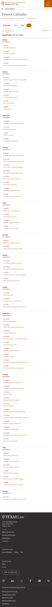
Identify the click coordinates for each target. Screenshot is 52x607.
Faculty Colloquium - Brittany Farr (13, 382)
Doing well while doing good (11, 400)
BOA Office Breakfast (9, 48)
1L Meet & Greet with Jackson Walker (13, 155)
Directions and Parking (8, 535)
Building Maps (6, 538)
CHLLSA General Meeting (10, 141)
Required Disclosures (9, 592)
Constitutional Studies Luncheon (12, 263)
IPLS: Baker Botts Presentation (12, 196)
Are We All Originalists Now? (11, 191)
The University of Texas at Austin (15, 587)
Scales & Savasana (8, 135)
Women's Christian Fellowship (12, 179)
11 (6, 42)
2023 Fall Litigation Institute (11, 223)
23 (6, 493)
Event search (31, 18)
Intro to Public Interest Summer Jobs (13, 161)
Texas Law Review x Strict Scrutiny (13, 485)
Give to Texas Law (10, 572)
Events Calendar (10, 9)
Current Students (7, 552)
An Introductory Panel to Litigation (13, 167)
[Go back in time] (3, 30)
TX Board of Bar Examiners (11, 228)
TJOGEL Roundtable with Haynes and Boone (16, 418)
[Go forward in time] (13, 30)
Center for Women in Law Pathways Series (15, 339)
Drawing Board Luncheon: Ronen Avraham (15, 59)
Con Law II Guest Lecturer (10, 97)
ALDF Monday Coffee (9, 54)
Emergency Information (9, 595)
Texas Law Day (7, 109)
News (3, 564)
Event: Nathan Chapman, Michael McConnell (16, 362)
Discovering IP (7, 394)
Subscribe (21, 18)
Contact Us (5, 541)
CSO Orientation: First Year (11, 91)
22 (6, 450)
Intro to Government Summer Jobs (13, 269)
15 (6, 205)
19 (6, 289)
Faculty (16, 552)
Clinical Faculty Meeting (10, 86)
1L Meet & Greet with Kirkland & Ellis (13, 123)
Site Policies (5, 604)
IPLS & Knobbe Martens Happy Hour (13, 368)
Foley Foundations (8, 406)
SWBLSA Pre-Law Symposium (11, 211)
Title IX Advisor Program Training (12, 249)
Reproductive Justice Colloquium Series (14, 65)
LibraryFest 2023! (8, 295)
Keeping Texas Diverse (9, 129)
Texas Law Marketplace (10, 321)
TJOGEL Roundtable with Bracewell (13, 327)
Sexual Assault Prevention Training (13, 479)
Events (4, 567)
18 (6, 257)
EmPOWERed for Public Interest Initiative (15, 435)
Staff (21, 552)
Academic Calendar (8, 18)
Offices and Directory (8, 532)
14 (6, 150)
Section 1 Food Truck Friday (11, 461)
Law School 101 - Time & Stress (12, 301)
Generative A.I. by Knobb (10, 441)
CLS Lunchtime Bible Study (11, 429)
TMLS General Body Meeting (11, 281)
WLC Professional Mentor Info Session (14, 307)
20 (6, 315)
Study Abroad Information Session (13, 173)
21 (6, 377)
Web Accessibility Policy (9, 601)
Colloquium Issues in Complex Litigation (14, 275)
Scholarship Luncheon (9, 217)
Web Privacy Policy (7, 598)
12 (6, 74)
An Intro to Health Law (9, 333)
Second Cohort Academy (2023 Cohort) (14, 499)
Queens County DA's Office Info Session (14, 412)
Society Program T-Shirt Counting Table (14, 80)
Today (8, 30)
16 (6, 237)
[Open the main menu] (48, 3)
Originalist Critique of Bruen (11, 350)
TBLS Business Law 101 (10, 345)
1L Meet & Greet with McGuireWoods (13, 388)
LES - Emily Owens (8, 103)
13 (6, 118)
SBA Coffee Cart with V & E (10, 455)
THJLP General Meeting (10, 185)
